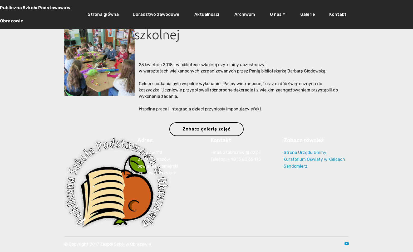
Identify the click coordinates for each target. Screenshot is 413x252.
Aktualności (206, 14)
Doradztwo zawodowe (156, 14)
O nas (275, 14)
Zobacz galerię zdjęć (206, 129)
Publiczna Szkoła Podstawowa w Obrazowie (35, 14)
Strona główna (103, 14)
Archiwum (244, 14)
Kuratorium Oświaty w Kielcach (314, 159)
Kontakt (337, 14)
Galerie (307, 14)
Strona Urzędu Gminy (305, 152)
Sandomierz (295, 166)
